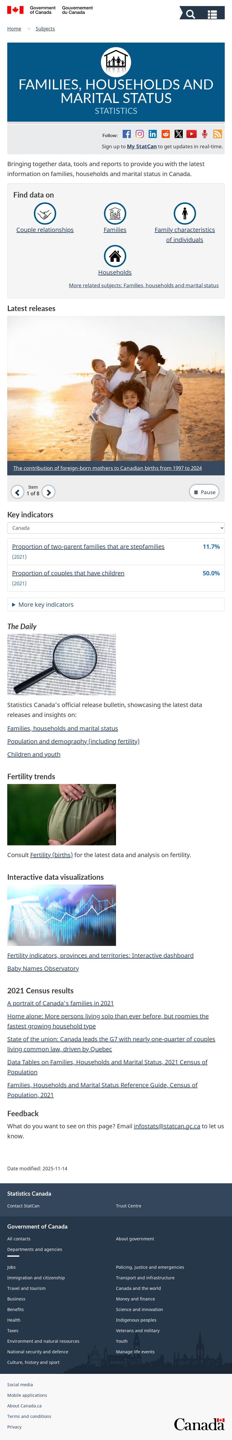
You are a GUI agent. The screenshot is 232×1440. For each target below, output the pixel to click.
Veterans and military (138, 1330)
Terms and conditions (29, 1416)
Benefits (15, 1309)
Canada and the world (138, 1288)
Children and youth (33, 754)
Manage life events (135, 1352)
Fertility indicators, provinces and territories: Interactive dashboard (100, 955)
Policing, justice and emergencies (150, 1267)
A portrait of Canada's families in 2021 (60, 1003)
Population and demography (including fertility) (73, 741)
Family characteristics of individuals (185, 223)
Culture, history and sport (33, 1362)
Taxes (12, 1330)
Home (14, 28)
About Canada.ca (24, 1406)
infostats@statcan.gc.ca (167, 1126)
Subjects (45, 28)
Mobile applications (27, 1395)
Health (14, 1320)
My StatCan (142, 146)
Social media (20, 1384)
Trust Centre (128, 1206)
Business (16, 1299)
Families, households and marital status (62, 728)
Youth (122, 1341)
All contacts (19, 1239)
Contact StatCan (23, 1206)
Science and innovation (139, 1309)
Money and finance (135, 1299)
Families (115, 218)
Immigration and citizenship (36, 1278)
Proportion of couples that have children (68, 573)
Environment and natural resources (43, 1341)
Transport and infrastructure (145, 1278)
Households (115, 260)
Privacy (14, 1427)
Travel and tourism (26, 1288)
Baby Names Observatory (43, 968)
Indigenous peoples (136, 1320)
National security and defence (37, 1352)
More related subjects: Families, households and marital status (144, 285)
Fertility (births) (51, 855)
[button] (203, 14)
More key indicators (46, 604)
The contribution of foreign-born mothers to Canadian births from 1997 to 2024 (107, 467)
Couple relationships (45, 218)
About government (135, 1239)
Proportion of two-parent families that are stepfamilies (88, 546)
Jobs (11, 1267)
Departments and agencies (34, 1249)
